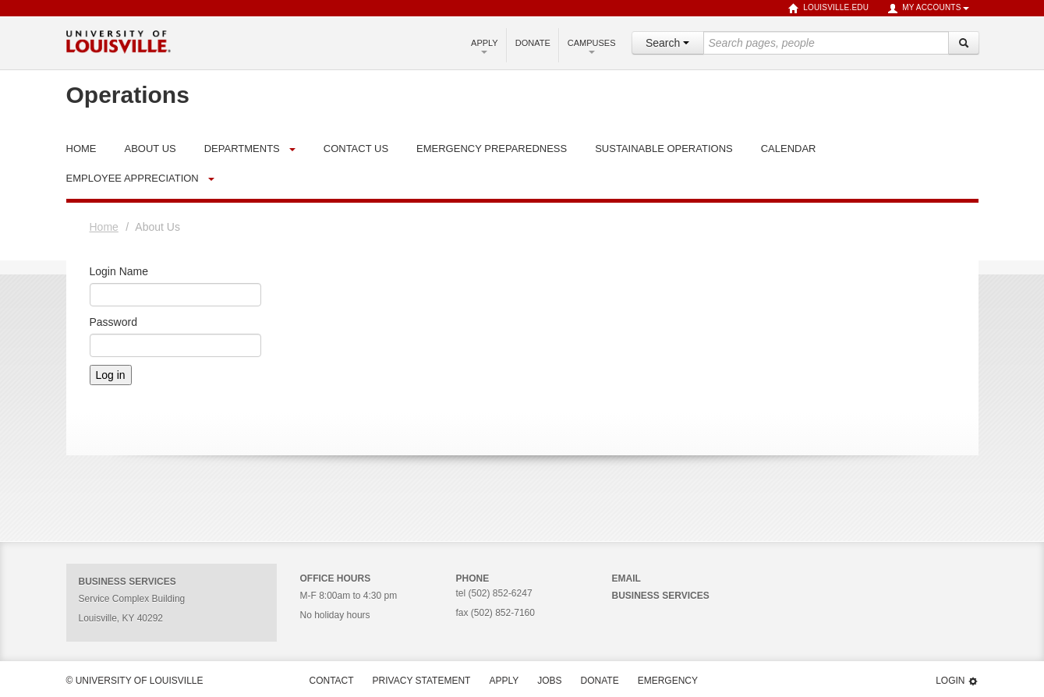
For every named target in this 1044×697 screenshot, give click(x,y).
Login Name (119, 271)
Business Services (661, 595)
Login (957, 681)
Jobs (549, 680)
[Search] (963, 43)
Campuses (592, 46)
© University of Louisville (134, 680)
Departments (242, 148)
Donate (532, 43)
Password (113, 322)
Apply (484, 46)
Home (104, 227)
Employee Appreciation (132, 178)
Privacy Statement (422, 680)
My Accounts (927, 8)
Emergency (668, 680)
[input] (826, 43)
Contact (332, 680)
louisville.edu (828, 8)
